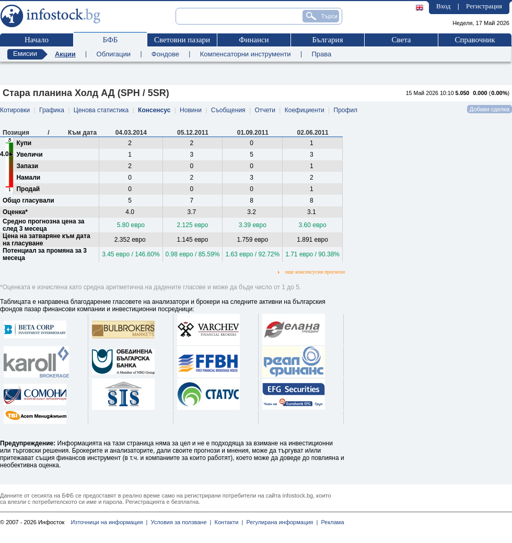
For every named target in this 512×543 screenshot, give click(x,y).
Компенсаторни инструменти (245, 54)
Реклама (331, 522)
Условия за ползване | (179, 522)
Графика (51, 110)
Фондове (165, 54)
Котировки (15, 110)
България (327, 40)
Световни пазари (182, 40)
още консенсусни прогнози (311, 272)
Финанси (254, 40)
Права (321, 54)
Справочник (475, 40)
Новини (191, 110)
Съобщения (228, 110)
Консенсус (154, 110)
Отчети (264, 110)
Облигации (114, 54)
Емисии (25, 53)
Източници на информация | (109, 522)
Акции (65, 54)
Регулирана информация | (280, 522)
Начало (37, 40)
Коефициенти (304, 110)
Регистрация (484, 6)
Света (401, 40)
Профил (346, 110)
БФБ (110, 40)
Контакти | (227, 522)
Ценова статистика (101, 110)
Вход (443, 6)
